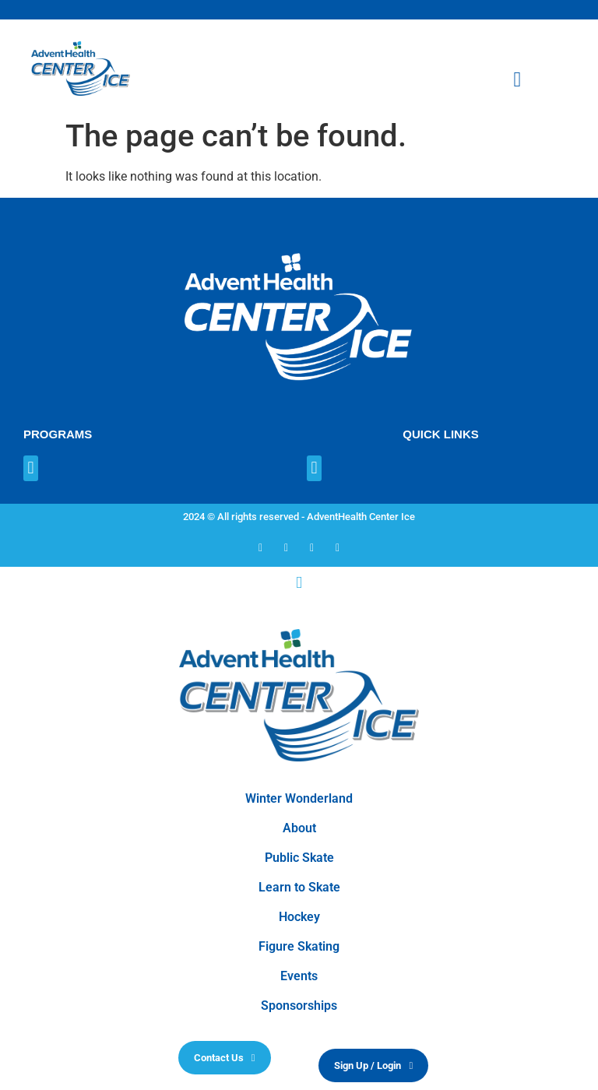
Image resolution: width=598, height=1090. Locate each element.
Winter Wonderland (299, 798)
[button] (30, 468)
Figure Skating (299, 946)
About (299, 828)
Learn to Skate (299, 887)
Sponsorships (299, 1005)
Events (299, 976)
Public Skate (299, 857)
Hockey (299, 916)
